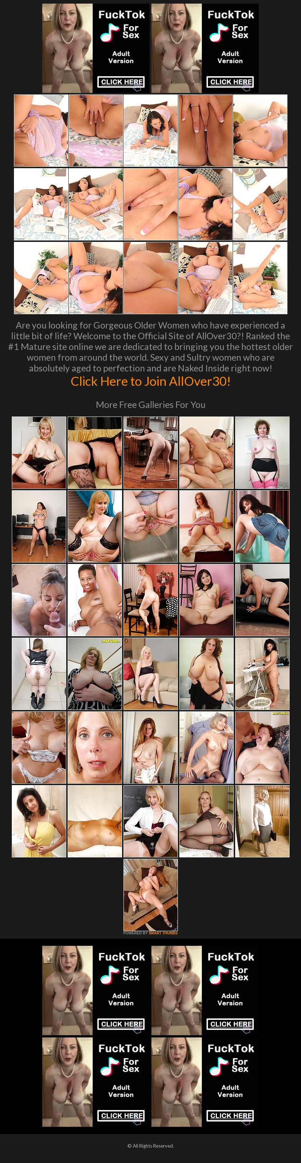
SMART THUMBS (163, 933)
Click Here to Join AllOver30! (151, 380)
